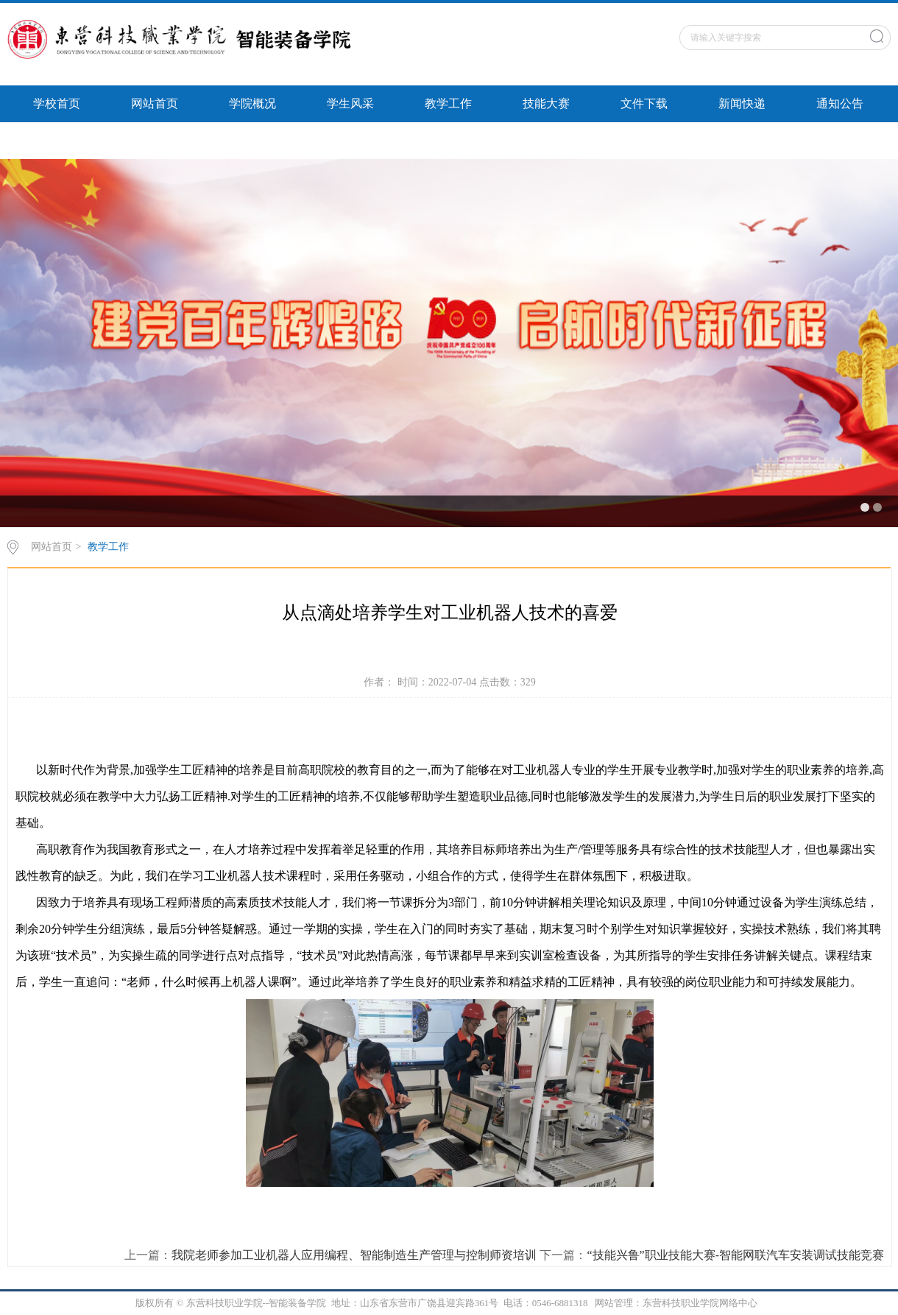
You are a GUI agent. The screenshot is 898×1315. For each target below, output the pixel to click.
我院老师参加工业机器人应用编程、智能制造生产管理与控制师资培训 (354, 1255)
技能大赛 (546, 103)
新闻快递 (742, 103)
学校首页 (56, 103)
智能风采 (56, 140)
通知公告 (839, 103)
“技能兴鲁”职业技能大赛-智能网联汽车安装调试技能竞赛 (735, 1255)
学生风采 (350, 103)
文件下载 (644, 103)
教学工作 (448, 103)
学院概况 (252, 103)
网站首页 (154, 103)
